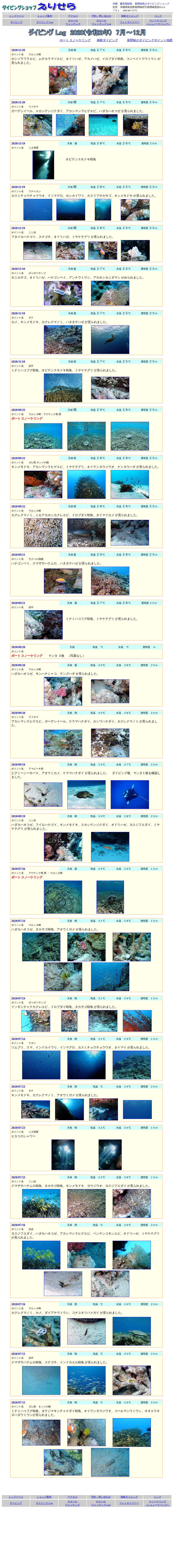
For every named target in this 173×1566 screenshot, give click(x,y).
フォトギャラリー (129, 22)
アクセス (73, 16)
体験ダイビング (129, 16)
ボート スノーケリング (75, 40)
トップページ (16, 16)
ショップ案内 (44, 16)
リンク (158, 16)
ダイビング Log (44, 22)
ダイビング (16, 22)
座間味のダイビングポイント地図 (149, 40)
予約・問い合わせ (101, 16)
